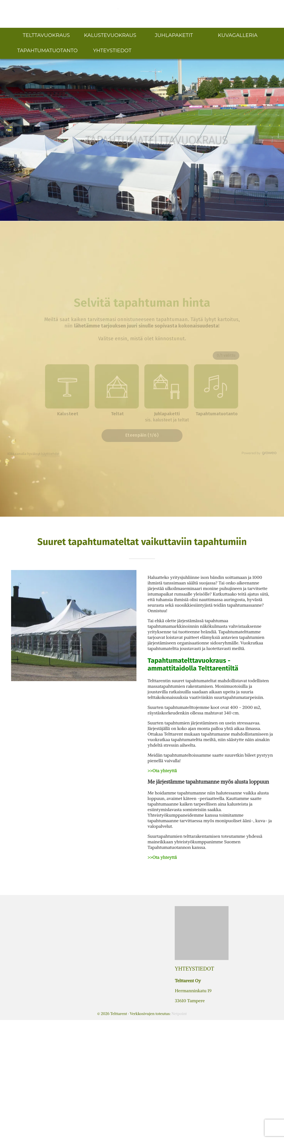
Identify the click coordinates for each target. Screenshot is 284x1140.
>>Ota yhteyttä (162, 770)
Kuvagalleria (238, 35)
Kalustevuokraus (110, 35)
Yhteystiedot (112, 51)
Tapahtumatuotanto (47, 51)
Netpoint (179, 1013)
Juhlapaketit (174, 35)
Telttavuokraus (46, 35)
